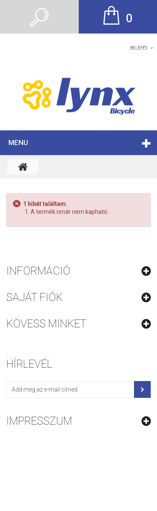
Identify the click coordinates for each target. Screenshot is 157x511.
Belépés (138, 48)
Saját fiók (34, 297)
